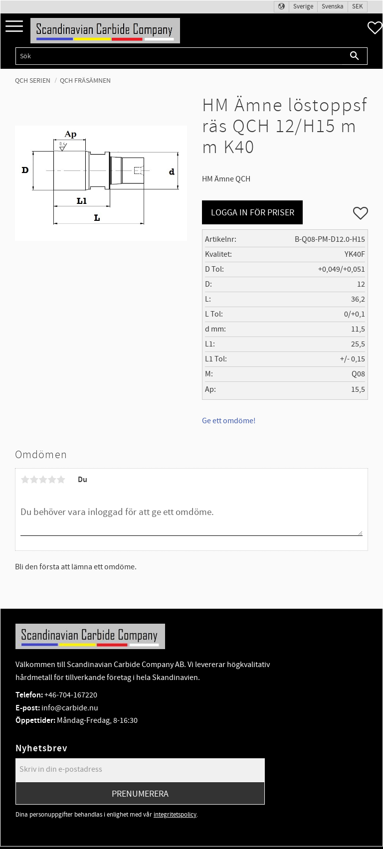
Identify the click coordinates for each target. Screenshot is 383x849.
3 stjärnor (42, 479)
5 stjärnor (60, 479)
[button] (14, 26)
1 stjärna (24, 479)
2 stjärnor (33, 479)
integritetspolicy (175, 815)
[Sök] (355, 56)
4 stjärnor (51, 479)
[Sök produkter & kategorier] (178, 56)
